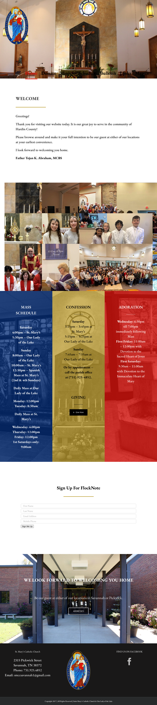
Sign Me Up (27, 526)
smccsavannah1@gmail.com (32, 675)
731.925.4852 (33, 670)
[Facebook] (129, 661)
